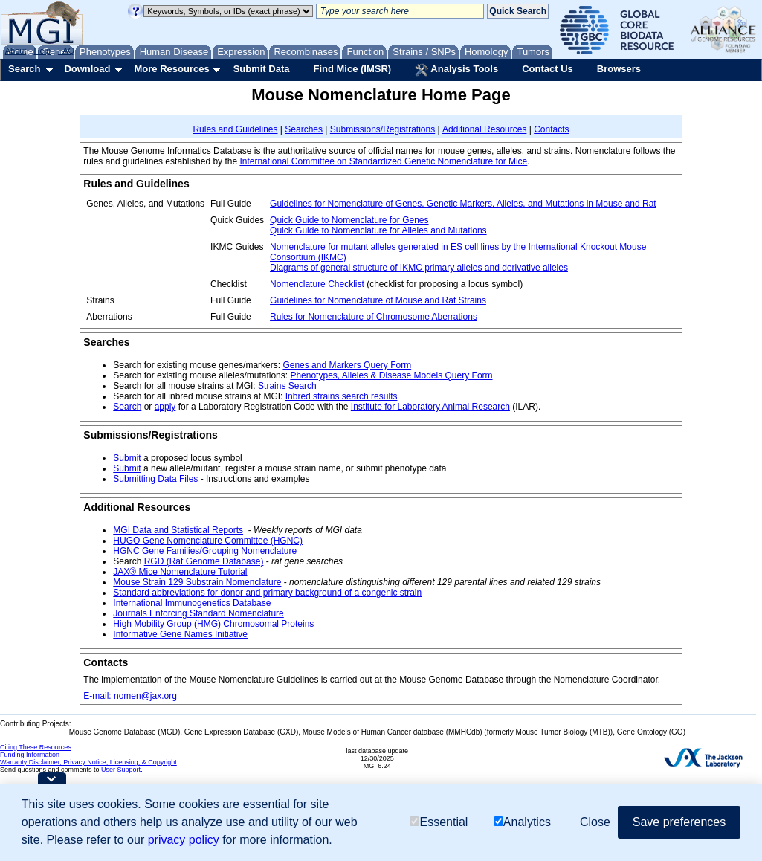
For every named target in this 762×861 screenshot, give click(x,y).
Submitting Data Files (155, 479)
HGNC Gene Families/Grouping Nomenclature (205, 551)
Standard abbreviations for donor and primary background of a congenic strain (267, 592)
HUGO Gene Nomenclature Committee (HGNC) (208, 540)
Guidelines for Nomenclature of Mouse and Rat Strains (378, 300)
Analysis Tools (456, 70)
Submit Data (261, 68)
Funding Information (29, 754)
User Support (121, 769)
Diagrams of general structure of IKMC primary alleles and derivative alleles (419, 267)
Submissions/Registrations (382, 129)
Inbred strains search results (341, 396)
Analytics (522, 822)
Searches (304, 129)
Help (42, 50)
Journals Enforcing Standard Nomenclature (198, 613)
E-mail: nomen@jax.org (130, 696)
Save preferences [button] (679, 822)
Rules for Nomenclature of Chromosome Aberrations (373, 317)
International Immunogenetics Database (192, 603)
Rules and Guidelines (235, 129)
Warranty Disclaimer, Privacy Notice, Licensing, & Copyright (88, 762)
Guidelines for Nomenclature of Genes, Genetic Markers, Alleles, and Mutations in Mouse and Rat (463, 204)
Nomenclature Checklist (317, 284)
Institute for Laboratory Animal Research (430, 407)
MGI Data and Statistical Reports (178, 530)
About (16, 50)
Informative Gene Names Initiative (180, 634)
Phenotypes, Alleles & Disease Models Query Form (391, 375)
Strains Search (287, 386)
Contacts (551, 129)
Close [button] (595, 822)
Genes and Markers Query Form (346, 365)
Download (87, 68)
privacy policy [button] (183, 839)
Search (24, 68)
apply (165, 407)
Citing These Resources (35, 747)
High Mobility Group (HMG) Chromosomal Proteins (213, 624)
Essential (439, 822)
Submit (127, 458)
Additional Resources (484, 129)
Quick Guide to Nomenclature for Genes (349, 220)
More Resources (171, 68)
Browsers (619, 68)
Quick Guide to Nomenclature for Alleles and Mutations (378, 230)
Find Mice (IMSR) (352, 68)
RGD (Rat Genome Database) (204, 561)
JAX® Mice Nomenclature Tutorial (180, 572)
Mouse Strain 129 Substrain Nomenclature (197, 582)
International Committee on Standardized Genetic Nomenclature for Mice (383, 161)
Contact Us (547, 68)
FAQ (66, 50)
